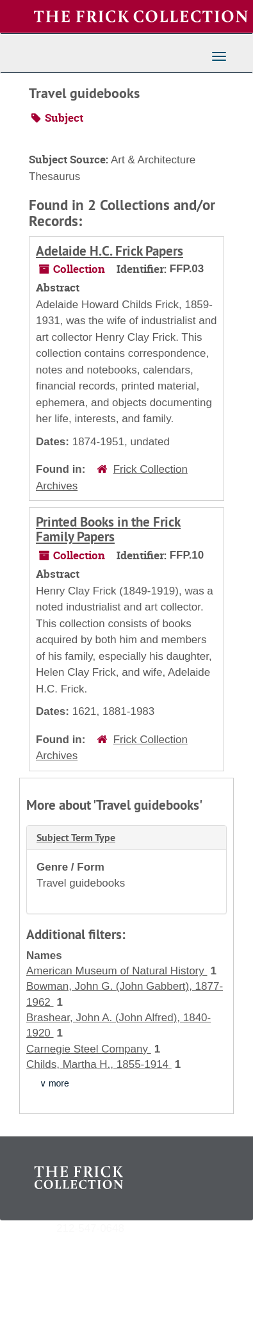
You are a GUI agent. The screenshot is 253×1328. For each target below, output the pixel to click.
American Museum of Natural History (116, 971)
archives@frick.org (169, 1228)
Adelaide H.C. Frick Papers (109, 250)
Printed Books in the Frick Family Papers (108, 529)
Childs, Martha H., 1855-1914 (99, 1064)
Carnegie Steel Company (88, 1049)
